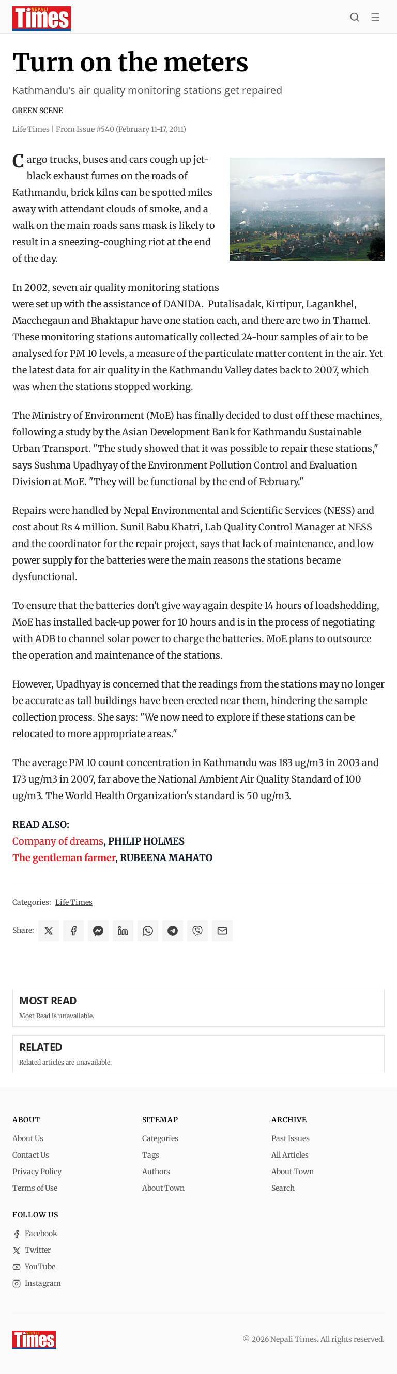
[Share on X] (48, 930)
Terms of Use (34, 1188)
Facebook (34, 1233)
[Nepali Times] (34, 1340)
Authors (156, 1171)
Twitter (31, 1250)
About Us (27, 1138)
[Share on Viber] (197, 930)
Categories (160, 1138)
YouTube (33, 1266)
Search (283, 1188)
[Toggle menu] (375, 18)
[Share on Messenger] (98, 930)
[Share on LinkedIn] (123, 930)
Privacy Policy (37, 1171)
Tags (150, 1155)
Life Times (74, 902)
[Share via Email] (222, 930)
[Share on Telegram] (172, 930)
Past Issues (290, 1138)
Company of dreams (57, 841)
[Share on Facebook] (73, 930)
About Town (163, 1188)
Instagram (36, 1283)
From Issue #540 (121, 129)
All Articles (290, 1155)
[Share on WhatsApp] (148, 930)
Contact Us (30, 1155)
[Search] (354, 18)
